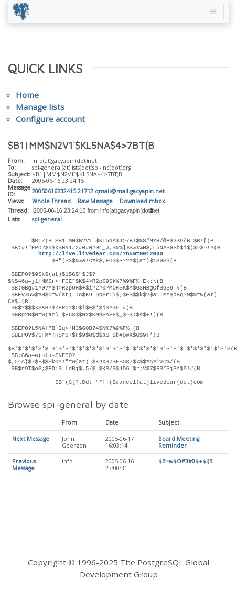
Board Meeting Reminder (178, 443)
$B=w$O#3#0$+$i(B (185, 461)
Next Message (30, 439)
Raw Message (95, 201)
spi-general (47, 219)
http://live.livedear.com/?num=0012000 (100, 254)
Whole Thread (51, 201)
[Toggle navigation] (213, 11)
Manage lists (40, 107)
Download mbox (142, 201)
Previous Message (24, 465)
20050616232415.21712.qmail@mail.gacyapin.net (98, 191)
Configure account (50, 119)
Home (27, 95)
